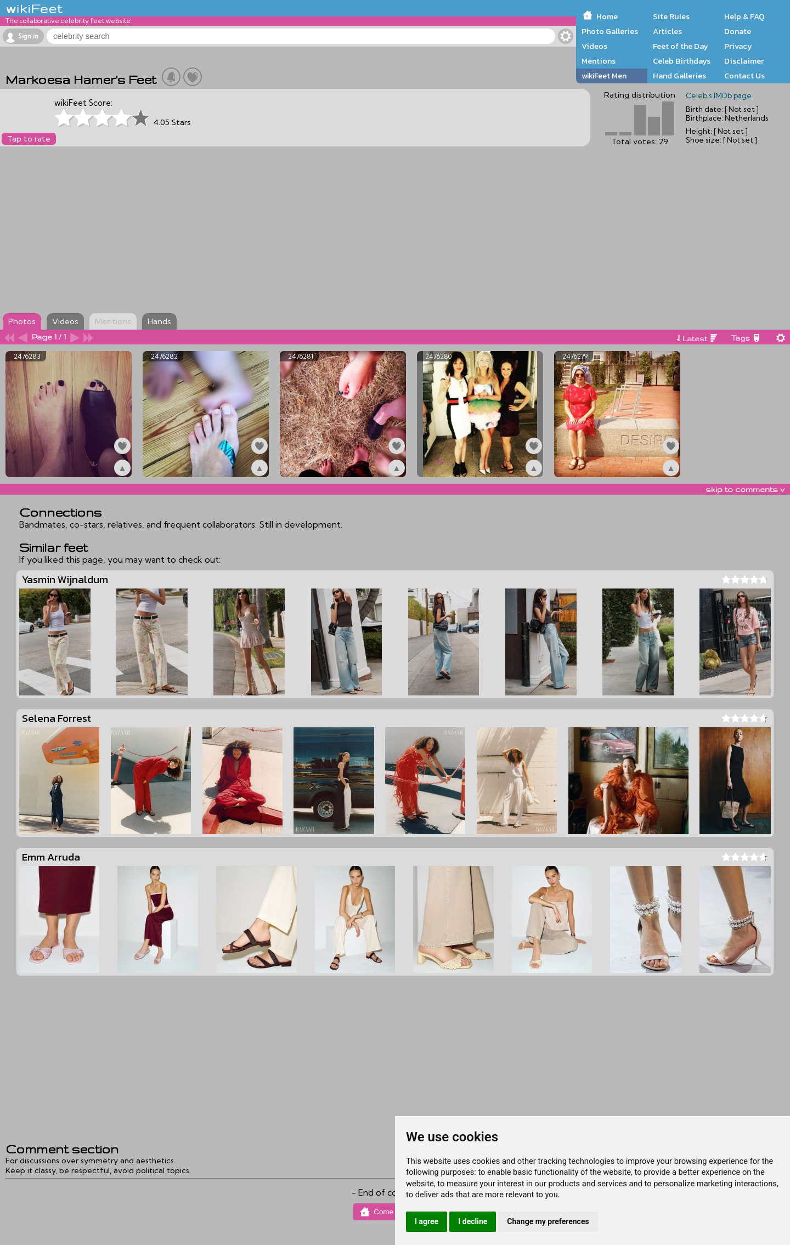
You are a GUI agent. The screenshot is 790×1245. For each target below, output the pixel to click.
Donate (737, 31)
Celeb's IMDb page (719, 95)
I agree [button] (426, 1221)
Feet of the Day (680, 46)
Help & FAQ (744, 16)
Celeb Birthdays (681, 61)
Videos (594, 46)
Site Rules (671, 16)
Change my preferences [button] (548, 1221)
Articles (667, 31)
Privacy (738, 46)
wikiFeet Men (604, 76)
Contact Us (744, 76)
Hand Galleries (679, 76)
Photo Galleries (610, 31)
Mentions (599, 61)
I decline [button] (472, 1221)
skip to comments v (745, 489)
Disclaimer (744, 61)
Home (607, 16)
